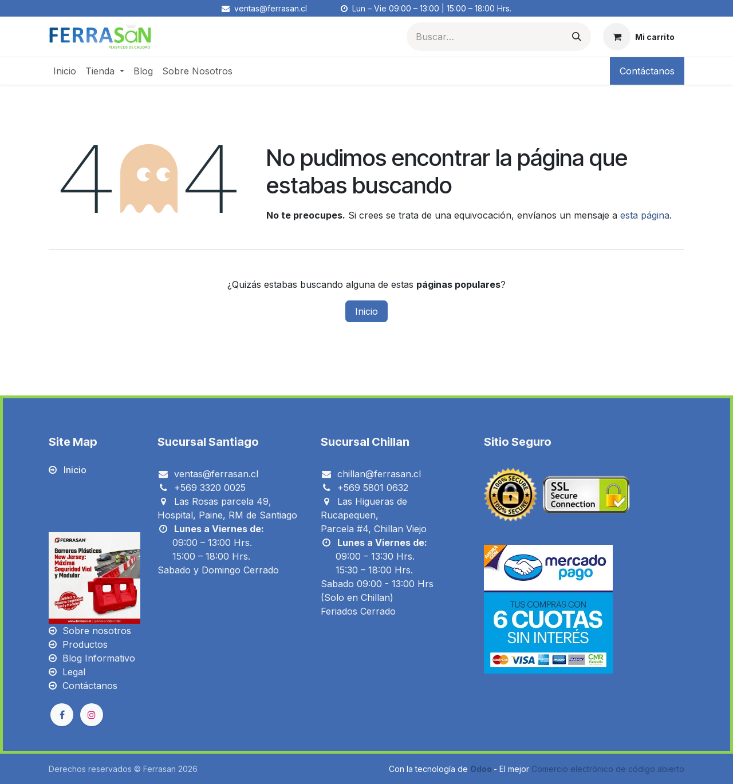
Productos (85, 644)
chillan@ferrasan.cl (379, 474)
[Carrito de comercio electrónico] (638, 36)
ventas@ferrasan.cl (216, 474)
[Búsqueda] (576, 36)
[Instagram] (91, 714)
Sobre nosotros (96, 630)
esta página (644, 215)
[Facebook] (61, 714)
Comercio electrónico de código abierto (607, 769)
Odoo (482, 769)
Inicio (366, 311)
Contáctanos (647, 71)
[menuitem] (65, 71)
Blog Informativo (98, 658)
